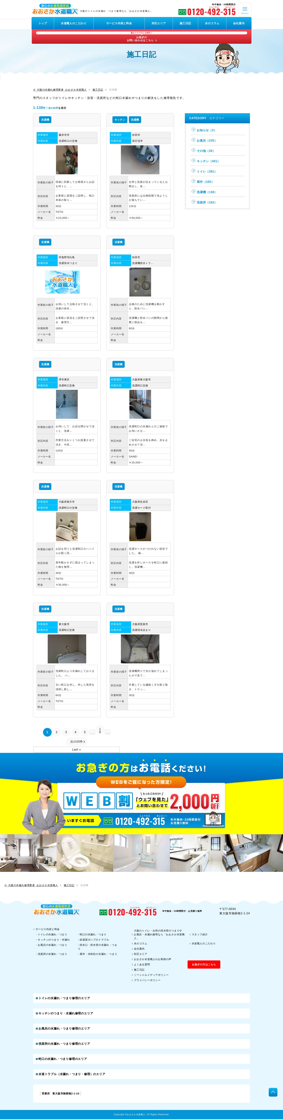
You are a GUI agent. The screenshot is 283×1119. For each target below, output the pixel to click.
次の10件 (76, 741)
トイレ (204, 171)
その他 (203, 150)
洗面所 (204, 202)
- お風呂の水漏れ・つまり (51, 944)
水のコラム (212, 23)
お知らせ (204, 130)
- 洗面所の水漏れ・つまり (51, 953)
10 (100, 731)
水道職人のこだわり (74, 23)
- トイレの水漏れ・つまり (51, 934)
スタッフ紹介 (198, 934)
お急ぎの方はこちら (204, 964)
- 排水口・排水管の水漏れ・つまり (97, 946)
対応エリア (159, 23)
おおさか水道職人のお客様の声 (151, 959)
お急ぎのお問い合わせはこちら (141, 36)
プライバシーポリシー (146, 980)
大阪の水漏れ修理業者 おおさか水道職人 (60, 89)
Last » (76, 749)
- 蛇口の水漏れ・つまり (92, 934)
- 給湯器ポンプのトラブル (93, 939)
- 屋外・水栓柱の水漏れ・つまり (97, 953)
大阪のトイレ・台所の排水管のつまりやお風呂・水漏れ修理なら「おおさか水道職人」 (158, 934)
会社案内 (239, 23)
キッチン (120, 119)
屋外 (203, 181)
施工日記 (185, 23)
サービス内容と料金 (119, 23)
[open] (244, 9)
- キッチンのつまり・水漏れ (53, 939)
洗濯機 (45, 119)
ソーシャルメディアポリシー (150, 974)
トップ (42, 23)
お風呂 (204, 140)
